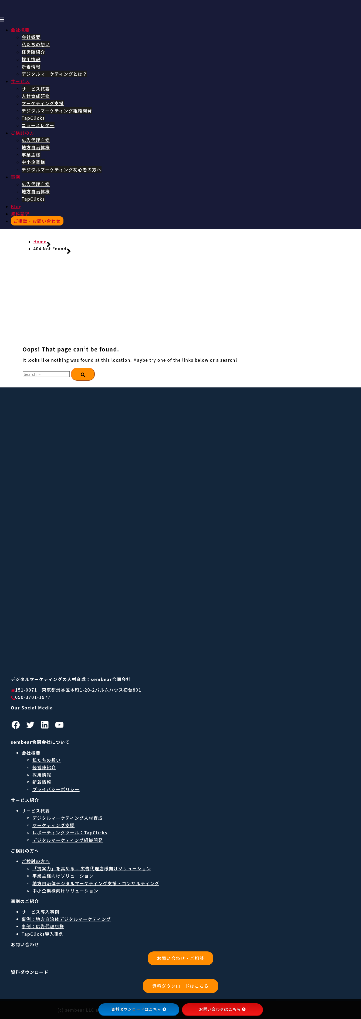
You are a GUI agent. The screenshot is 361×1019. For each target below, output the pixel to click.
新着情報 (31, 66)
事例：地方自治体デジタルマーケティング (66, 919)
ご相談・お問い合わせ (37, 221)
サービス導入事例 (40, 911)
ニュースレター (38, 125)
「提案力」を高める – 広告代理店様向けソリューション (91, 868)
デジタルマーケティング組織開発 (57, 110)
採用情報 (31, 59)
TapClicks (33, 118)
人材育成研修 (36, 96)
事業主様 (31, 154)
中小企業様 (33, 162)
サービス (20, 81)
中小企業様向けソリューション (65, 890)
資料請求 (20, 213)
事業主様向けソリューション (63, 875)
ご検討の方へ (36, 861)
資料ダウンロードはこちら (180, 986)
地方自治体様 (36, 147)
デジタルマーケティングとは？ (54, 74)
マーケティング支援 (43, 103)
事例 (15, 177)
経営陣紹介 (33, 52)
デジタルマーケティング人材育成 (67, 818)
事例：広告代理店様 (43, 926)
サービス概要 (36, 88)
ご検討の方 (23, 133)
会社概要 (20, 29)
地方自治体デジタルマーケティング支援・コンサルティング (95, 883)
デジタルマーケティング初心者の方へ (62, 169)
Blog (16, 206)
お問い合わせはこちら (222, 1009)
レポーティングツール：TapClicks (69, 832)
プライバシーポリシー (56, 789)
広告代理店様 (36, 140)
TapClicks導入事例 (43, 934)
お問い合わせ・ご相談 (180, 958)
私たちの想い (36, 44)
